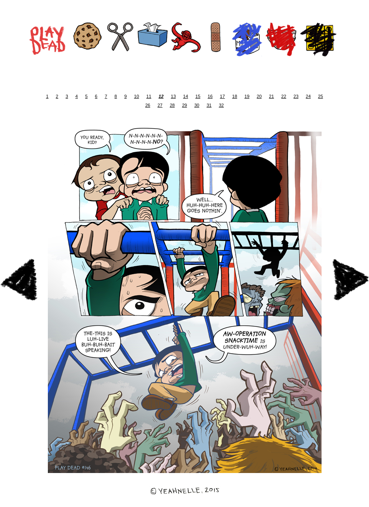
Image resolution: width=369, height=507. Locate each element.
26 (147, 105)
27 (159, 105)
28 (172, 105)
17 (222, 96)
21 (271, 96)
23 (296, 96)
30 (196, 105)
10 (136, 96)
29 (184, 105)
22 (283, 96)
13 (173, 96)
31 (208, 105)
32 (221, 105)
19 (247, 96)
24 (308, 96)
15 (197, 96)
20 (259, 96)
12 (161, 96)
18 (234, 96)
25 (320, 96)
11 (148, 96)
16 (210, 96)
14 (185, 96)
